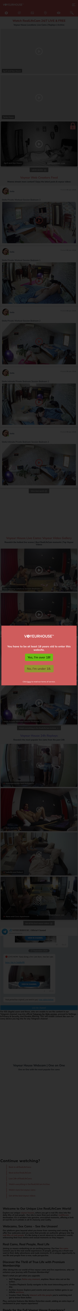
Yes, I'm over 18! (39, 657)
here (29, 681)
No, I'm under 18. (39, 669)
